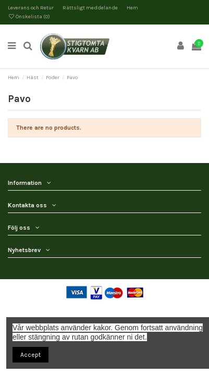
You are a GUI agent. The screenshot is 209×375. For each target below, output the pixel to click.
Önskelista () (29, 17)
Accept (30, 354)
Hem (132, 8)
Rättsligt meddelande (91, 8)
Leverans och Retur (31, 8)
